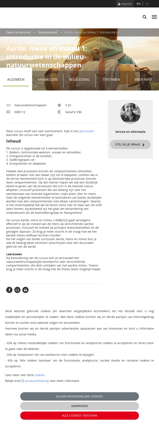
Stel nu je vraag (130, 144)
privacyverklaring (37, 381)
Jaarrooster (86, 131)
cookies (40, 375)
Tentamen (113, 80)
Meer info (143, 79)
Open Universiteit (18, 32)
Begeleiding (80, 80)
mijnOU (125, 4)
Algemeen (18, 80)
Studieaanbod (47, 32)
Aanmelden (49, 80)
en (139, 4)
